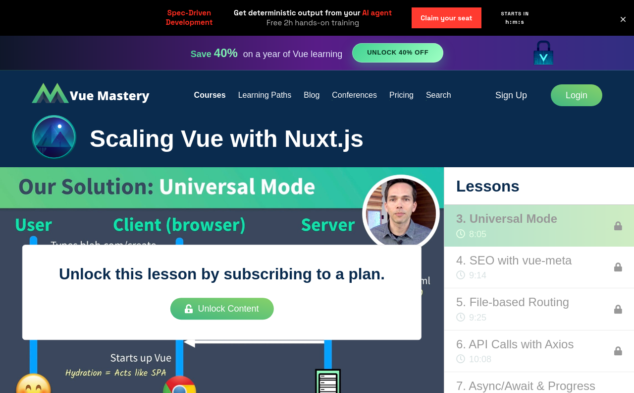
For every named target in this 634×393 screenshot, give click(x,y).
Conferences (354, 95)
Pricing (401, 95)
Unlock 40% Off (397, 52)
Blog (311, 95)
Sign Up (511, 95)
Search (438, 95)
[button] (623, 19)
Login (576, 95)
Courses (210, 95)
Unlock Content (222, 309)
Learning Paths (265, 95)
